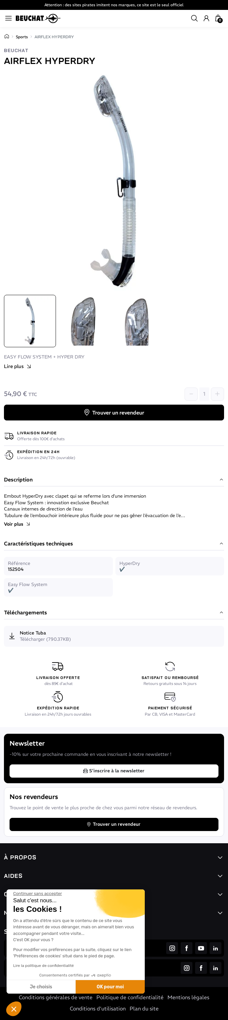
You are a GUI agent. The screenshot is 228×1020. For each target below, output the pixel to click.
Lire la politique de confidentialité (43, 965)
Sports (22, 36)
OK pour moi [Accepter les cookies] (110, 987)
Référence (19, 563)
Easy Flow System (27, 584)
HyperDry (129, 563)
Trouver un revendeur (113, 413)
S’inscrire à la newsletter (113, 771)
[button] (14, 1009)
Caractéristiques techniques (114, 544)
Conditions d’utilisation (98, 1008)
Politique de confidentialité (130, 997)
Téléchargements (114, 613)
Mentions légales (188, 997)
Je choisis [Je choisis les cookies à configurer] (41, 987)
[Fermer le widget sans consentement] (37, 893)
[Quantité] (204, 394)
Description (114, 480)
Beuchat (16, 50)
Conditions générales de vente (55, 997)
